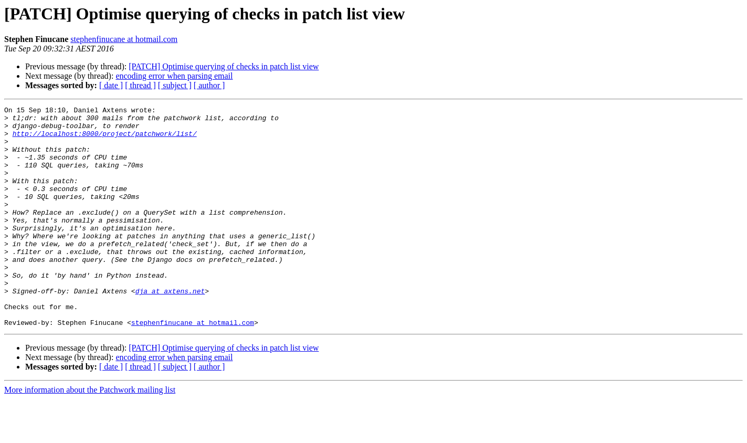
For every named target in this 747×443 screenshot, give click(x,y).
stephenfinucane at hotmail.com (123, 39)
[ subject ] (175, 85)
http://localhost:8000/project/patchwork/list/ (105, 139)
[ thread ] (140, 85)
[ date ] (111, 85)
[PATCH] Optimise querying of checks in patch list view (224, 66)
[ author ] (209, 85)
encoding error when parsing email (174, 75)
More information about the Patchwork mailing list (89, 433)
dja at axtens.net (170, 328)
